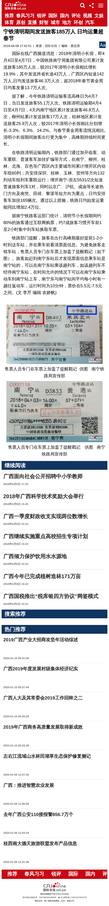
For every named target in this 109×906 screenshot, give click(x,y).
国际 (52, 15)
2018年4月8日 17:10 (15, 484)
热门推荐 (15, 629)
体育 (9, 22)
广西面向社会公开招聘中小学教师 (43, 476)
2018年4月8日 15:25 (15, 504)
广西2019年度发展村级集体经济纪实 (40, 668)
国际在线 (15, 5)
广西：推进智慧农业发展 (28, 785)
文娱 (99, 15)
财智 (43, 22)
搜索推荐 (15, 614)
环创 (78, 22)
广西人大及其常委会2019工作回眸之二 (43, 697)
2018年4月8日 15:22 (15, 563)
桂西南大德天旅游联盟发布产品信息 (40, 843)
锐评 (41, 15)
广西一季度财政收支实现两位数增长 (45, 516)
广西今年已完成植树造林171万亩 (42, 576)
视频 (87, 15)
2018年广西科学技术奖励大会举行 (43, 496)
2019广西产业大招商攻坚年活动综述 (40, 639)
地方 (66, 22)
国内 (64, 15)
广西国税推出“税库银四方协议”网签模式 (50, 596)
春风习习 (25, 15)
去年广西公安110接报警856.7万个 (38, 814)
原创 (20, 22)
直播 (32, 22)
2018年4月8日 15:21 (15, 603)
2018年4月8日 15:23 (15, 543)
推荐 (9, 15)
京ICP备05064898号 (47, 897)
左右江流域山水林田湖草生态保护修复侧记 (47, 756)
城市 (55, 22)
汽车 (89, 22)
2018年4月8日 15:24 (15, 524)
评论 (76, 15)
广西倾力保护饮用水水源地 (35, 556)
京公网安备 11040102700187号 (72, 897)
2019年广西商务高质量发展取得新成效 (43, 727)
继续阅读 (15, 465)
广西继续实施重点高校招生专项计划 (45, 536)
